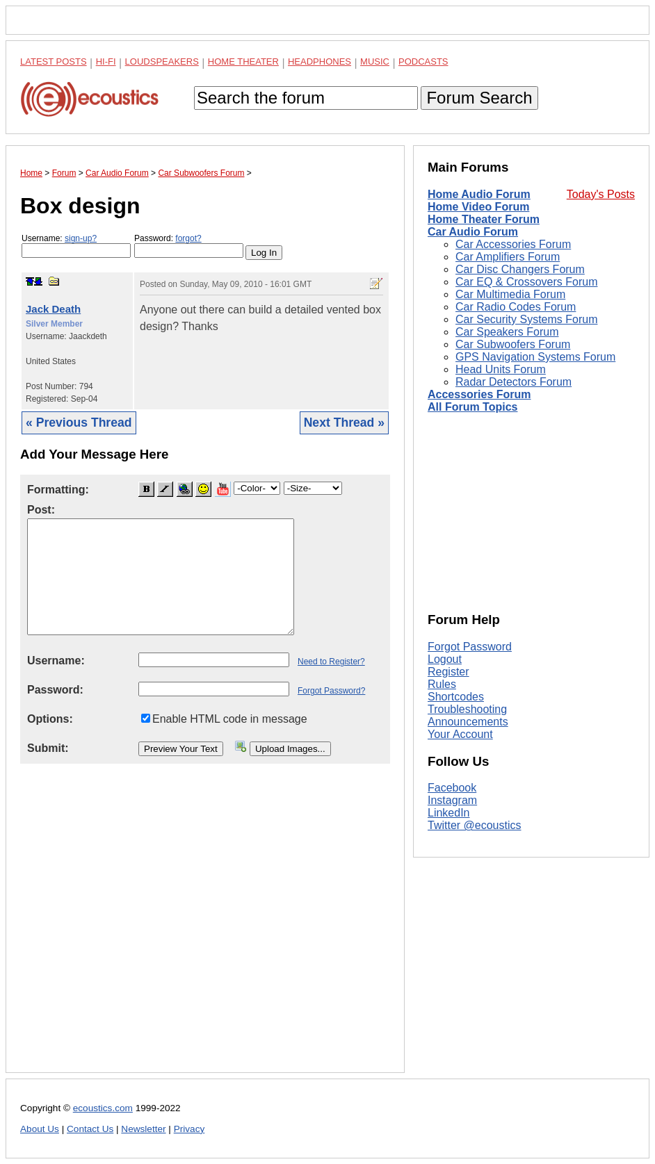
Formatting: (58, 489)
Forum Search (479, 97)
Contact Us (90, 1129)
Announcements (468, 722)
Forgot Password (470, 647)
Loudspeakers (162, 61)
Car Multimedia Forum (510, 294)
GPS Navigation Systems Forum (535, 357)
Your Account (460, 734)
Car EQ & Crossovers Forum (526, 282)
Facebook (452, 788)
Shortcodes (456, 697)
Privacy (189, 1129)
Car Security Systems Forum (526, 319)
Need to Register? (331, 661)
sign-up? (81, 238)
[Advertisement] (205, 929)
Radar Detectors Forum (513, 382)
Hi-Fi (106, 61)
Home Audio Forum (479, 194)
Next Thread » (344, 422)
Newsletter (143, 1129)
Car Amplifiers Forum (507, 257)
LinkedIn (449, 813)
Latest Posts (53, 61)
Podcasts (423, 61)
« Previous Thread (79, 422)
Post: (41, 510)
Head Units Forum (500, 369)
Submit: (48, 748)
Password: (188, 245)
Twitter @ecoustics (474, 825)
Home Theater (243, 61)
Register (448, 672)
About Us (39, 1129)
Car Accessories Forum (513, 244)
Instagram (452, 800)
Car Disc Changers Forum (520, 269)
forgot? (188, 238)
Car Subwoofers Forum (512, 344)
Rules (442, 684)
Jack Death (53, 309)
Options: (50, 719)
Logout (445, 659)
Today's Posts (601, 194)
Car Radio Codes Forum (515, 307)
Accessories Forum (479, 394)
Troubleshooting (467, 709)
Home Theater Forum (484, 219)
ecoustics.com (103, 1108)
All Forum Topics (472, 407)
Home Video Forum (478, 207)
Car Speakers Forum (507, 332)
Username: (76, 245)
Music (374, 61)
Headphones (319, 61)
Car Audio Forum (473, 232)
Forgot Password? (331, 691)
